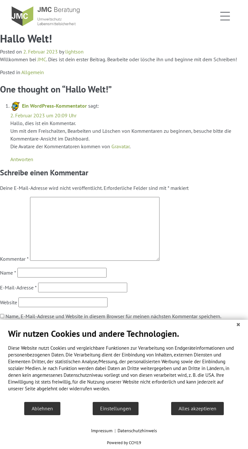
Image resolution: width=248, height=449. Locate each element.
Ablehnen (42, 408)
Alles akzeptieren (197, 408)
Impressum (101, 431)
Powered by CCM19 (124, 442)
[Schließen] (238, 324)
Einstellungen (115, 408)
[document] (124, 364)
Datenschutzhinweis (137, 431)
